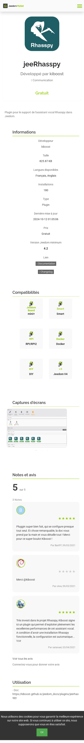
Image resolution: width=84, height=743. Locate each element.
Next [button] (82, 428)
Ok (42, 732)
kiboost (57, 73)
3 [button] (48, 450)
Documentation (46, 263)
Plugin (46, 204)
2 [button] (42, 450)
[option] (42, 428)
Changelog (45, 271)
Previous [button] (2, 428)
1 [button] (36, 450)
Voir (18, 640)
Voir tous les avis (22, 658)
